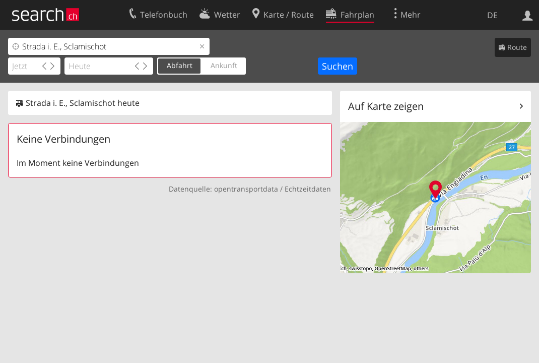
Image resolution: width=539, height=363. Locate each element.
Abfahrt (179, 65)
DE (492, 15)
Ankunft (224, 65)
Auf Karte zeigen (386, 106)
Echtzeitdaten (308, 189)
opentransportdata (246, 189)
